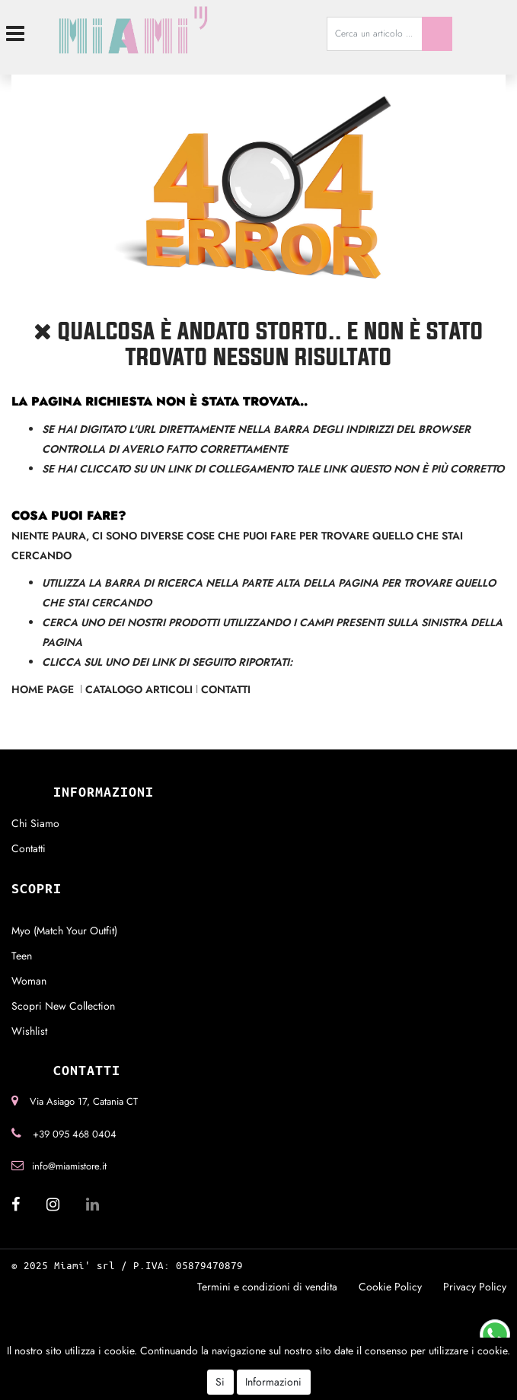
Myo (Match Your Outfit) (64, 930)
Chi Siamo (35, 823)
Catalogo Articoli (139, 689)
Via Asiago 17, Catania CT (84, 1101)
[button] (437, 34)
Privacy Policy (474, 1286)
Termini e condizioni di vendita (267, 1286)
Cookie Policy (390, 1286)
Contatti (226, 689)
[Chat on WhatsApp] (495, 1333)
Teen (21, 955)
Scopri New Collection (63, 1005)
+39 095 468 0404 (74, 1134)
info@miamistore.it (69, 1166)
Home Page (44, 689)
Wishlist (29, 1031)
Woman (28, 980)
